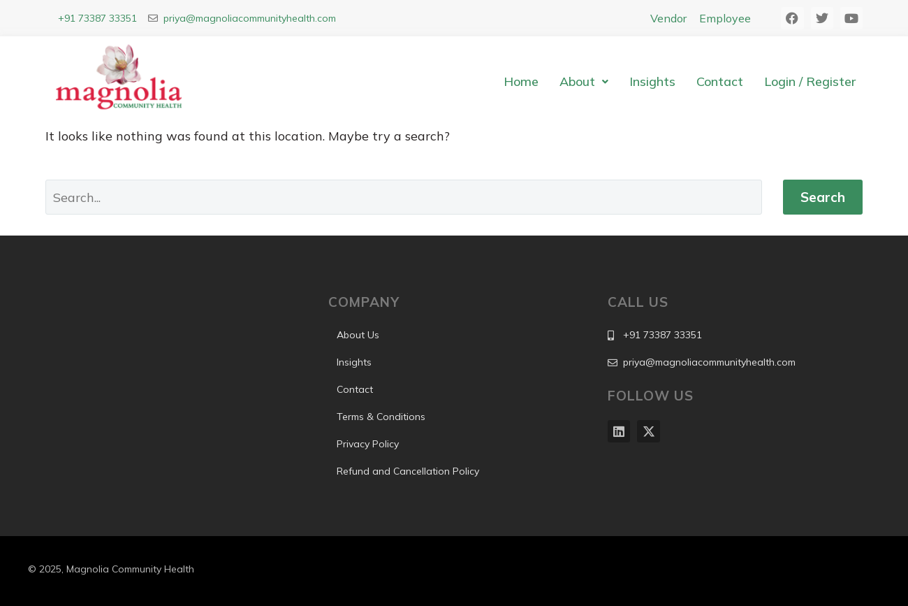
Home (521, 81)
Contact (719, 81)
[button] (584, 82)
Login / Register (810, 81)
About (583, 81)
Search (822, 197)
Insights (652, 81)
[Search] (403, 197)
